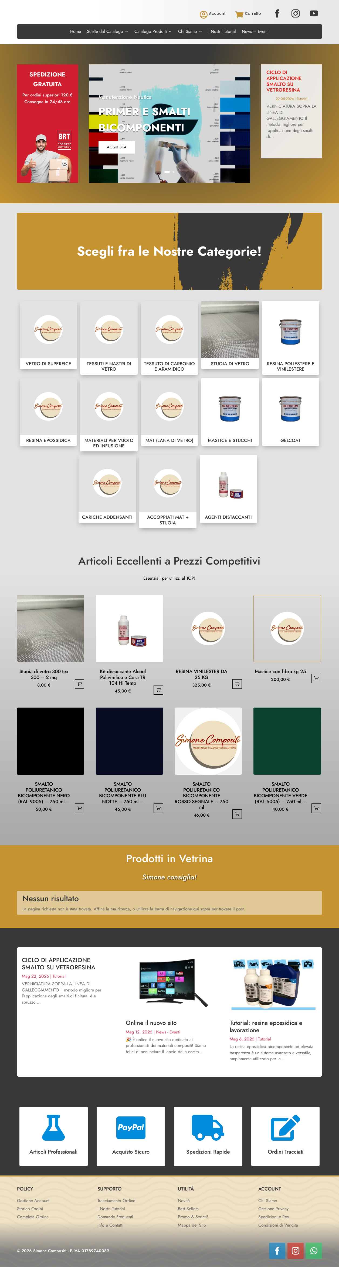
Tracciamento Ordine (116, 1201)
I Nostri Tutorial (222, 32)
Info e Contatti (110, 1225)
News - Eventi (168, 1032)
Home (75, 32)
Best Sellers (188, 1209)
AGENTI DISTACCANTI (228, 489)
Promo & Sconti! (193, 1217)
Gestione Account (33, 1201)
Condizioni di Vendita (278, 1225)
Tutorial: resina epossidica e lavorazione (266, 1026)
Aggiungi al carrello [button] (79, 684)
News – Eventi (255, 32)
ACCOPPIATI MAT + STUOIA (167, 491)
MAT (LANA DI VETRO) (169, 412)
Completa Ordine (33, 1217)
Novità (184, 1201)
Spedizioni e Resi (274, 1217)
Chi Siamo (187, 32)
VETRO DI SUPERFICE (48, 335)
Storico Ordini (30, 1209)
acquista (117, 147)
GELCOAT (290, 412)
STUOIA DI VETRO (230, 335)
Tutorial (302, 98)
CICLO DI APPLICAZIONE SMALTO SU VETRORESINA (284, 81)
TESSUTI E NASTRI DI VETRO (108, 337)
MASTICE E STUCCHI (230, 412)
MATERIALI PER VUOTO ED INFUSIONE (108, 414)
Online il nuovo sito (151, 1022)
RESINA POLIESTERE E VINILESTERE (290, 337)
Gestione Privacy (273, 1209)
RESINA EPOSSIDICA (48, 412)
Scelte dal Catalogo (105, 32)
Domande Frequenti (115, 1217)
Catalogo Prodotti (150, 32)
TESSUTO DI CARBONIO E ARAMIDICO (169, 337)
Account (217, 13)
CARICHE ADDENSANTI (107, 489)
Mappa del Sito (192, 1225)
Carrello (253, 13)
